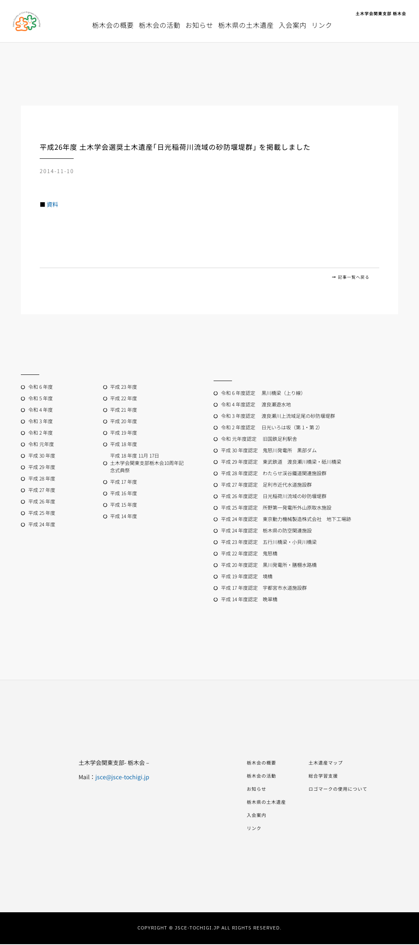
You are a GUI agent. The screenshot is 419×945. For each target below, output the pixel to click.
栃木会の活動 (159, 25)
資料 (52, 204)
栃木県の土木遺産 (246, 25)
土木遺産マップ (327, 763)
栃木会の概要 (113, 25)
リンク (321, 25)
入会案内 (292, 25)
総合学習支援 (324, 776)
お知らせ (199, 25)
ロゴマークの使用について (343, 789)
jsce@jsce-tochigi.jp (110, 778)
